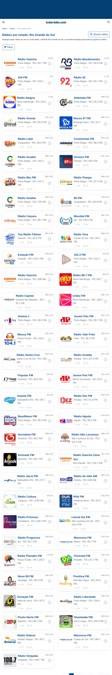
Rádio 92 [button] (79, 77)
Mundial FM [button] (81, 216)
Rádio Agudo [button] (82, 416)
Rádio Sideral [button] (26, 635)
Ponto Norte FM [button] (28, 617)
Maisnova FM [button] (82, 537)
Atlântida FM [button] (82, 97)
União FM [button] (79, 295)
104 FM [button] (22, 77)
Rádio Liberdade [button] (85, 596)
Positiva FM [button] (81, 576)
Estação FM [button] (25, 254)
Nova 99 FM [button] (25, 576)
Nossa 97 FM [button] (82, 118)
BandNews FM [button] (27, 416)
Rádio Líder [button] (25, 138)
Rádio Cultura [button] (27, 496)
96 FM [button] (78, 198)
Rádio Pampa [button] (83, 177)
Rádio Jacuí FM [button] (27, 476)
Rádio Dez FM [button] (83, 395)
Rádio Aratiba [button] (83, 354)
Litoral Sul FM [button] (80, 517)
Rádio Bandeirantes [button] (87, 59)
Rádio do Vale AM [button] (85, 476)
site (29, 67)
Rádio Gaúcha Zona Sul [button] (86, 457)
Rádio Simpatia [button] (28, 655)
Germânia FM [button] (27, 434)
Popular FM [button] (25, 375)
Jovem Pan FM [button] (83, 316)
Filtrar (8, 47)
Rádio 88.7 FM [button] (82, 275)
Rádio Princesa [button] (28, 517)
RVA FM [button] (78, 496)
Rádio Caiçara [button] (27, 216)
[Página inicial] (56, 22)
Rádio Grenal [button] (26, 118)
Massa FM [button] (24, 334)
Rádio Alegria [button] (26, 97)
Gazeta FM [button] (24, 395)
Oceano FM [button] (81, 157)
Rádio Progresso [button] (29, 537)
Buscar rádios (99, 34)
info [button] (21, 67)
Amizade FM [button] (26, 455)
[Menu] (3, 22)
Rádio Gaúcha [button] (27, 59)
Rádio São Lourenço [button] (85, 434)
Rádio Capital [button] (25, 295)
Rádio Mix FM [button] (27, 177)
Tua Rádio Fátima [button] (29, 234)
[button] (10, 63)
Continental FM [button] (84, 138)
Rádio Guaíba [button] (27, 157)
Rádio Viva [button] (81, 234)
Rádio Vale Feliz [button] (84, 334)
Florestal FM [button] (82, 555)
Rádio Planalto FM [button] (30, 555)
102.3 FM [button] (80, 254)
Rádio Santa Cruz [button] (28, 354)
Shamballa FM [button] (83, 617)
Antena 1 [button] (24, 316)
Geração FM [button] (25, 596)
